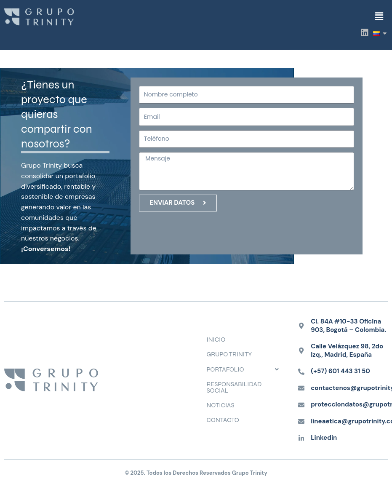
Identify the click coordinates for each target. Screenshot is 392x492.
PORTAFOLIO (245, 369)
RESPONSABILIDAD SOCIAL (234, 387)
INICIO (216, 339)
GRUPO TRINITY (229, 354)
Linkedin (324, 437)
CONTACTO (223, 420)
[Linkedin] (301, 438)
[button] (379, 16)
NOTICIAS (221, 405)
